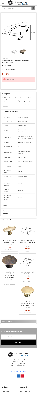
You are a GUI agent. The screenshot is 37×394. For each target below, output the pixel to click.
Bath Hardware (25, 391)
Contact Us (5, 391)
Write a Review (6, 65)
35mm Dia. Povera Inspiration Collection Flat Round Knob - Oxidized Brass (9, 274)
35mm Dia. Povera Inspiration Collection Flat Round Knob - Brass (27, 303)
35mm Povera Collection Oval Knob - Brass (9, 241)
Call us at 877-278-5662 (18, 371)
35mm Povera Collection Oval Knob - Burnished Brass (27, 242)
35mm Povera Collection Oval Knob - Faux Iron (27, 273)
